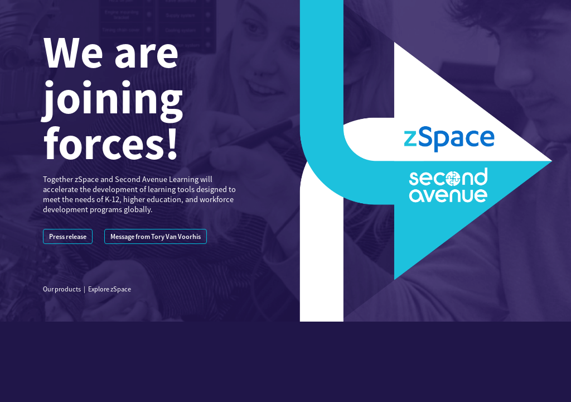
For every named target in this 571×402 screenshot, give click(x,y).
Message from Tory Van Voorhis (155, 236)
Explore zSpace (109, 289)
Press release (67, 236)
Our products (62, 289)
